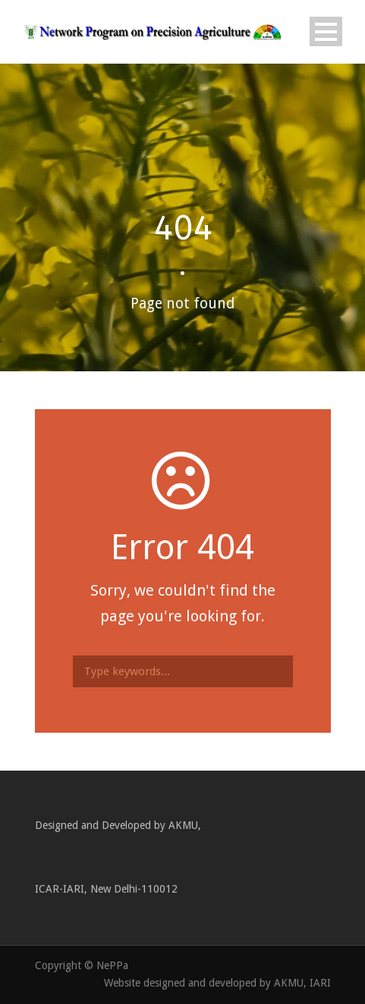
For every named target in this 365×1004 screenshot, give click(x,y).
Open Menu (326, 31)
